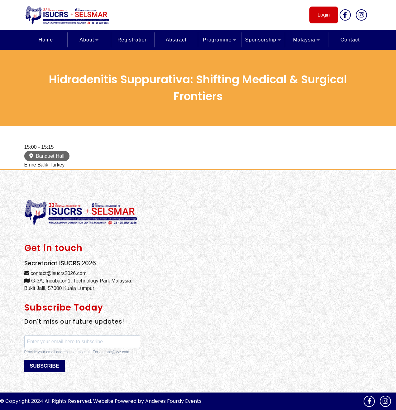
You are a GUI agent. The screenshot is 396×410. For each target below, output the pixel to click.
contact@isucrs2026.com (55, 273)
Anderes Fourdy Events (173, 401)
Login (323, 14)
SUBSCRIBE (44, 366)
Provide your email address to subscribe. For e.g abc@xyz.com (76, 352)
